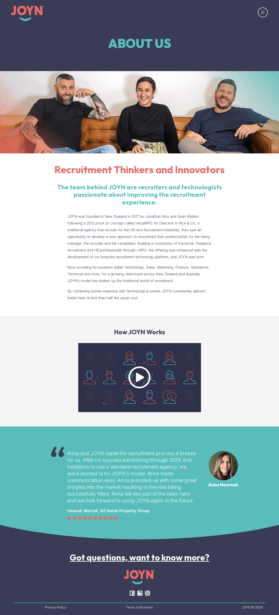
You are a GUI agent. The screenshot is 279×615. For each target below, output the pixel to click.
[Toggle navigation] (263, 12)
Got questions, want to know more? (139, 557)
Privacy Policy (55, 607)
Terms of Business (139, 607)
